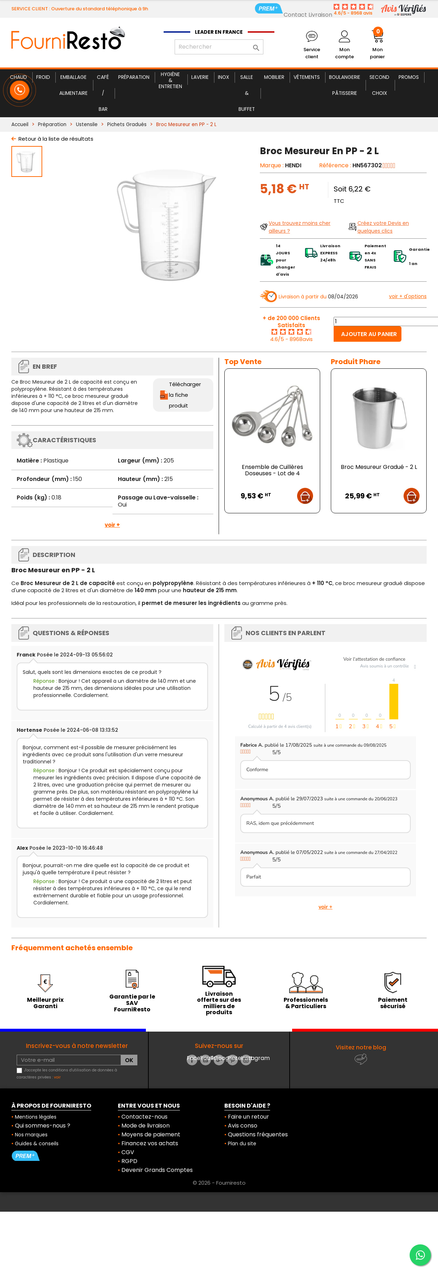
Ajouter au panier (369, 334)
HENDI (293, 165)
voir (57, 1077)
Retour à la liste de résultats (55, 138)
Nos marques (31, 1134)
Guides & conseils (37, 1143)
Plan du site (242, 1143)
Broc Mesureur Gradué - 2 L (379, 467)
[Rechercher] (219, 46)
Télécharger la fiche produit (185, 394)
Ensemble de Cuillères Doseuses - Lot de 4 (272, 470)
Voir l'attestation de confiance (374, 659)
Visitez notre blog (361, 1047)
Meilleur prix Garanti (45, 1003)
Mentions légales (35, 1116)
